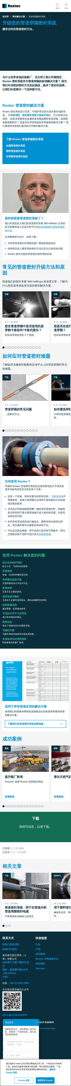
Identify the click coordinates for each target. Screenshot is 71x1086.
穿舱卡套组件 (39, 115)
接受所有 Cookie (45, 1080)
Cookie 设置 (23, 1080)
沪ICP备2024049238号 (14, 1015)
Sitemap (40, 968)
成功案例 (40, 954)
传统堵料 (15, 115)
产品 (38, 949)
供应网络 (40, 963)
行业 (38, 944)
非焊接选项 (58, 496)
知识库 (5, 16)
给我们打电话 (9, 949)
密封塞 (25, 115)
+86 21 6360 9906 (19, 983)
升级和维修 (45, 534)
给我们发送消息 (10, 944)
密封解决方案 (18, 16)
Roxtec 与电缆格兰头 (47, 959)
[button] (3, 347)
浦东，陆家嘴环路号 (15, 969)
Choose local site (45, 1028)
